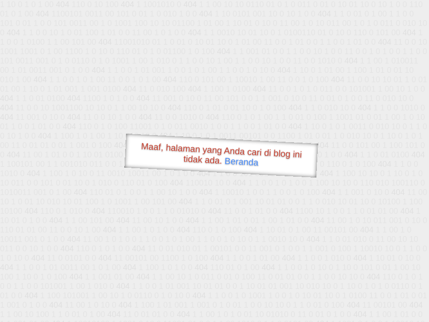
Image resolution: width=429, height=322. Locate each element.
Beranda (241, 161)
